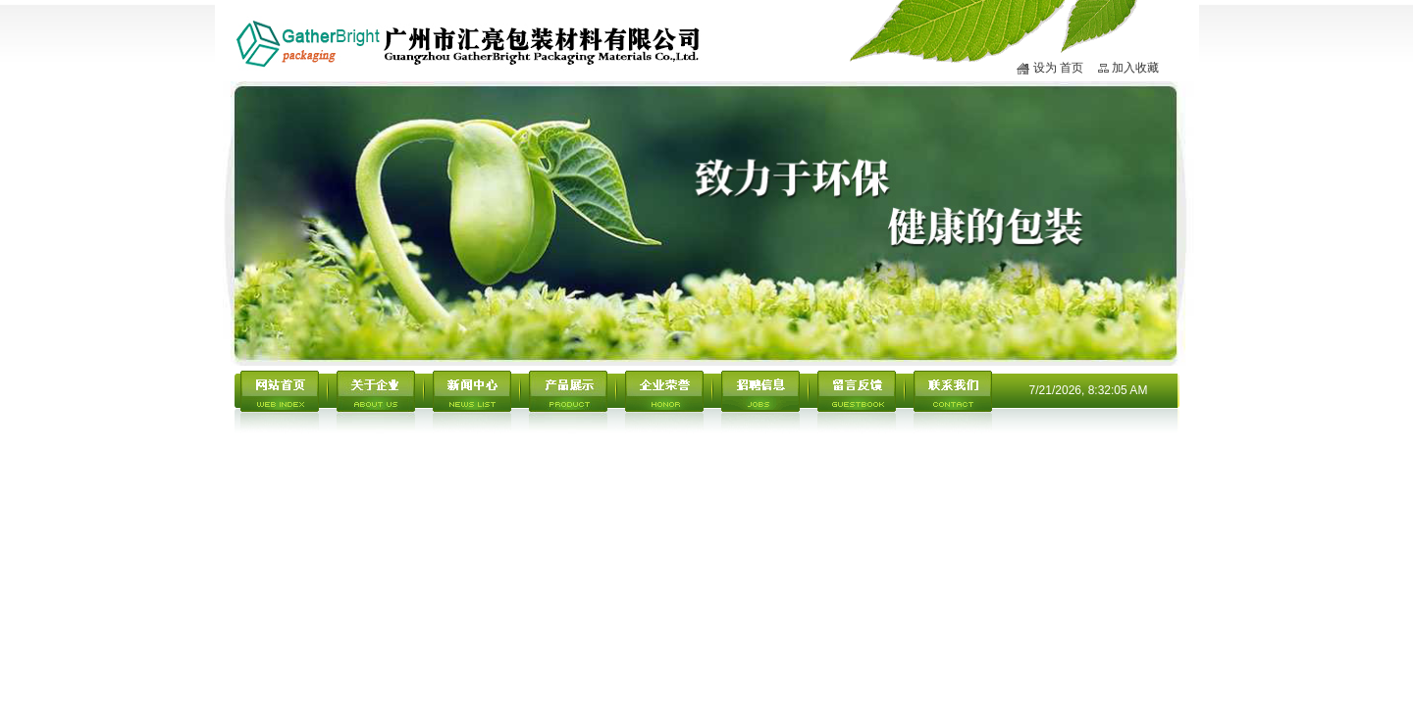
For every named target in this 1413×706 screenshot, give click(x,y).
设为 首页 (1058, 68)
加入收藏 (1135, 68)
